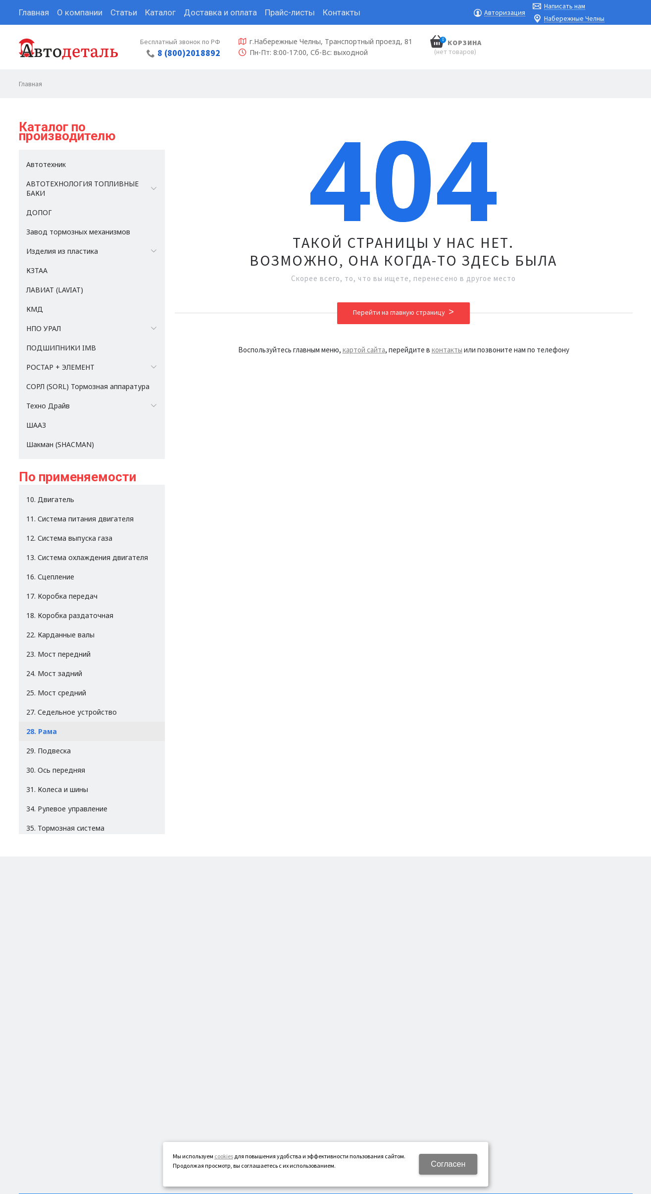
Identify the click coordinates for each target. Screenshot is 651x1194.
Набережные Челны (574, 18)
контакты (447, 349)
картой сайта (364, 349)
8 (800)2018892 (188, 52)
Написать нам (564, 6)
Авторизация (504, 12)
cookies (223, 1156)
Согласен (448, 1164)
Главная (30, 83)
